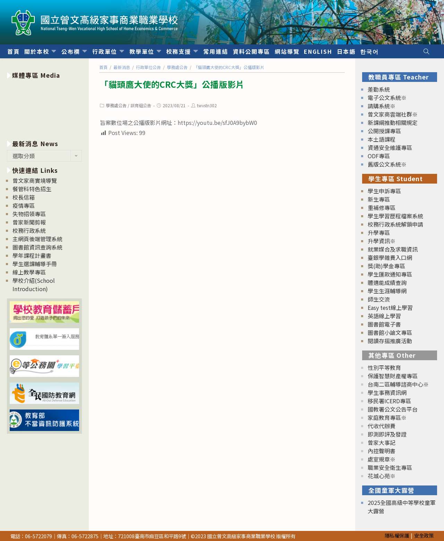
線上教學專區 (29, 272)
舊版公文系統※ (387, 164)
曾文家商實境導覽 (34, 180)
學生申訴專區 (384, 191)
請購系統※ (381, 106)
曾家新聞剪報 (29, 222)
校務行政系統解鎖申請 (395, 224)
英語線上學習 (384, 316)
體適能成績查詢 (387, 282)
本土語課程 (381, 139)
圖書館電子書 (384, 324)
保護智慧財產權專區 (393, 376)
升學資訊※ (381, 241)
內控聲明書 (381, 451)
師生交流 (379, 299)
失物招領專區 (29, 214)
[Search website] (426, 51)
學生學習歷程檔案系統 (395, 216)
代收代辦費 (381, 426)
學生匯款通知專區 (390, 274)
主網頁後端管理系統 (37, 239)
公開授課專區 (384, 131)
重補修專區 (381, 207)
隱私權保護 (397, 535)
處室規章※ (381, 459)
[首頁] (103, 67)
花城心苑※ (381, 476)
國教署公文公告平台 (393, 409)
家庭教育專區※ (387, 417)
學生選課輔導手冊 (34, 264)
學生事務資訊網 (387, 392)
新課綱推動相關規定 (393, 122)
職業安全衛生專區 (390, 467)
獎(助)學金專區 (386, 266)
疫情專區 (23, 205)
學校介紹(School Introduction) (33, 284)
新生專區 (379, 199)
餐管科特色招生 (31, 189)
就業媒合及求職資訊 (393, 249)
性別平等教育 (384, 367)
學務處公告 (116, 105)
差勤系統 (379, 89)
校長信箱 (23, 197)
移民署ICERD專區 (389, 401)
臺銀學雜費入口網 (390, 257)
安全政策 (424, 535)
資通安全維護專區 (390, 147)
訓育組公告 (140, 105)
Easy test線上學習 (390, 307)
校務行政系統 (29, 230)
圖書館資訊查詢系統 (37, 247)
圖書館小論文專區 (390, 332)
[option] (44, 108)
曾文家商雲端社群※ (393, 114)
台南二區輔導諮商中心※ (398, 384)
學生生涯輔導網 (387, 291)
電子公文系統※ (387, 97)
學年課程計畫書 (31, 255)
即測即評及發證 (387, 434)
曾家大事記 (381, 442)
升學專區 (379, 232)
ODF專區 (379, 156)
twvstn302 (207, 105)
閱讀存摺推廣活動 (390, 341)
